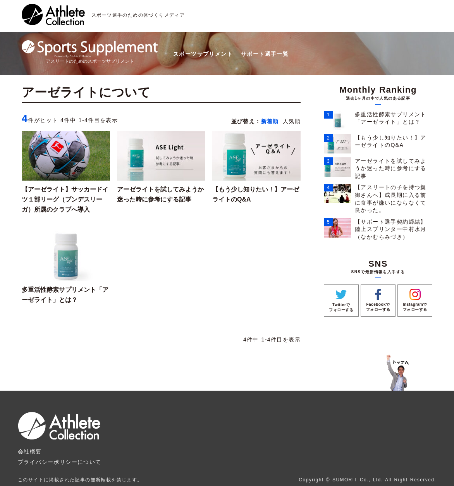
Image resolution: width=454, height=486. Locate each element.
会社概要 (30, 451)
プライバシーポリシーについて (59, 462)
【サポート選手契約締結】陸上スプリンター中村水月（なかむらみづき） (390, 229)
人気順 (292, 121)
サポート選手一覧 (265, 54)
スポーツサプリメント (203, 54)
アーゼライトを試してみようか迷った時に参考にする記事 (390, 168)
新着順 (270, 121)
